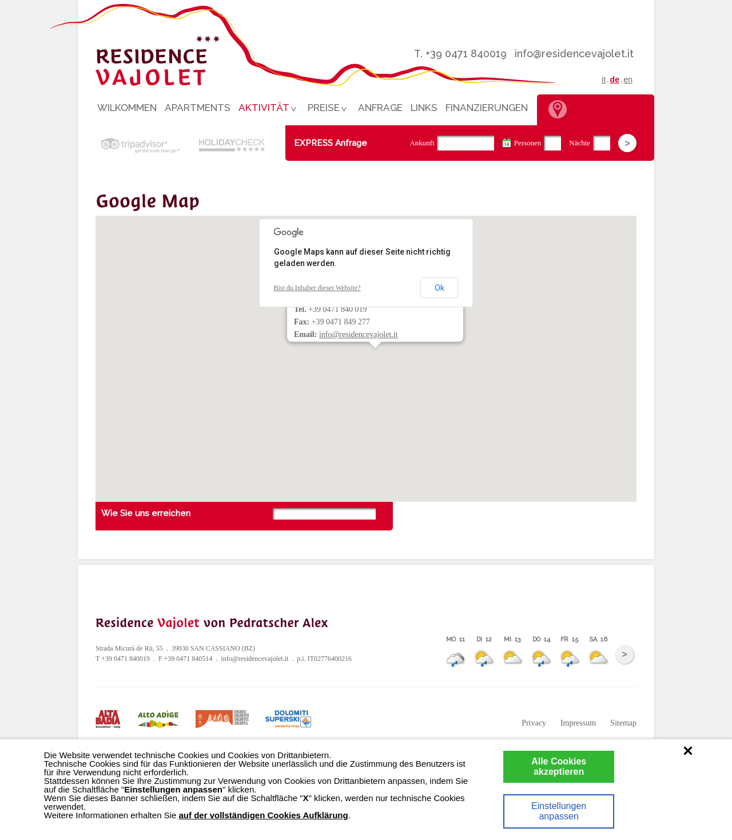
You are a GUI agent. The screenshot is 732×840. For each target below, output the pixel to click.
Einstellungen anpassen (558, 811)
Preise (325, 109)
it (604, 79)
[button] (370, 357)
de (614, 79)
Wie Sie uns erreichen (145, 513)
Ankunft (421, 142)
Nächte (579, 142)
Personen (528, 142)
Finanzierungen (486, 107)
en (627, 79)
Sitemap (623, 723)
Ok (439, 287)
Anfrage (380, 107)
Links (424, 107)
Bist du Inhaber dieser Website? (317, 288)
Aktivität (265, 109)
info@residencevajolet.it (574, 53)
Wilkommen (127, 107)
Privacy (534, 723)
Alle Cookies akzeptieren (558, 766)
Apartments (197, 107)
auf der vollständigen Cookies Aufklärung (263, 815)
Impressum (578, 723)
